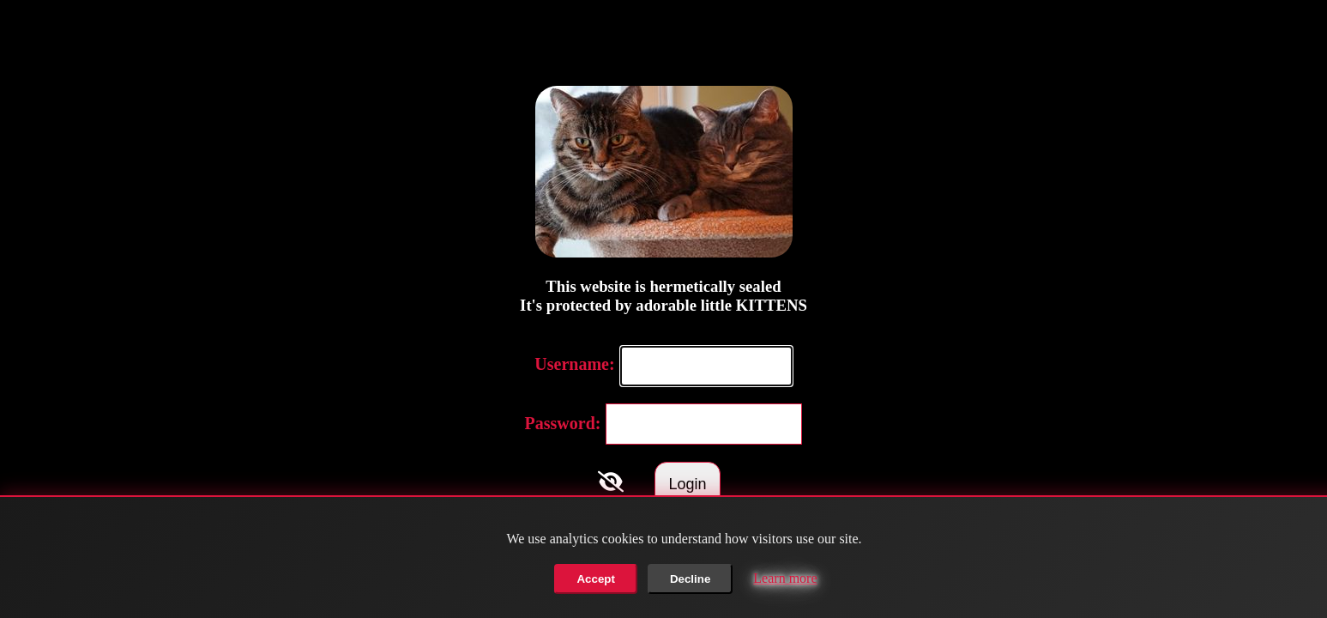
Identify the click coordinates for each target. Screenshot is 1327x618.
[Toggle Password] (611, 481)
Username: (574, 363)
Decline (690, 579)
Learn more (785, 578)
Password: (563, 423)
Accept (595, 579)
